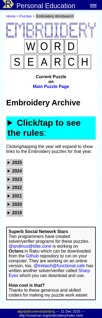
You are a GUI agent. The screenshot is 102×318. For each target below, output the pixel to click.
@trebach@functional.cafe (59, 265)
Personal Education (39, 5)
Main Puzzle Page (51, 86)
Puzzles (26, 16)
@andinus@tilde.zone (30, 246)
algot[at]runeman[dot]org (36, 311)
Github (32, 256)
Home (11, 16)
